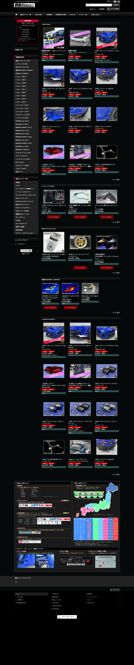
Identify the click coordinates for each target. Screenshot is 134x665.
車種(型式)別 (55, 597)
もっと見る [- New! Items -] (116, 179)
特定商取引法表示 (21, 602)
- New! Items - (55, 602)
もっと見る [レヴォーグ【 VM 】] (116, 222)
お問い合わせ (90, 602)
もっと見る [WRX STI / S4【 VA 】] (116, 273)
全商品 (18, 182)
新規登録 (102, 9)
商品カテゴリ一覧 (56, 599)
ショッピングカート (92, 597)
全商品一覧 (18, 50)
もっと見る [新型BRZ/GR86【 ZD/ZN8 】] (116, 312)
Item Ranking (55, 608)
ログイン (94, 9)
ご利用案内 (19, 599)
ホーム (18, 594)
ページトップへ (116, 589)
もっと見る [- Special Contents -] (116, 474)
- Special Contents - (57, 605)
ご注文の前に (20, 597)
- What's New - (55, 594)
